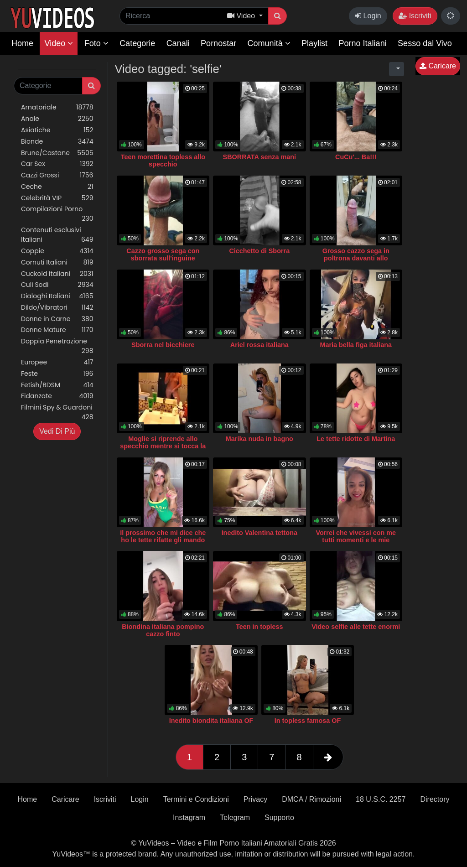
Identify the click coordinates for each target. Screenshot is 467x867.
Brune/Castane (57, 153)
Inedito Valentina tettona (259, 532)
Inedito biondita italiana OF (211, 720)
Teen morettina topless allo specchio (163, 160)
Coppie (57, 251)
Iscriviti (415, 16)
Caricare (438, 66)
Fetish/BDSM (57, 385)
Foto (96, 43)
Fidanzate (57, 396)
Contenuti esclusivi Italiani (57, 234)
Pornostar (218, 43)
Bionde (57, 141)
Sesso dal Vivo (425, 43)
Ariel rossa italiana (259, 344)
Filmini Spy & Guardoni (57, 412)
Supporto (279, 817)
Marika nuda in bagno (259, 438)
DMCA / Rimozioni (311, 799)
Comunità (269, 43)
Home (22, 43)
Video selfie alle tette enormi (355, 626)
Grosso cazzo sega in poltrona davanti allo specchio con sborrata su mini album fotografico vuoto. (356, 261)
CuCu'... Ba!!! (356, 157)
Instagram (189, 817)
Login (368, 16)
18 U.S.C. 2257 (380, 799)
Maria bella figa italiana (356, 344)
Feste (57, 374)
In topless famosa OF (308, 720)
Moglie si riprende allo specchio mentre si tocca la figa (163, 446)
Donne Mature (57, 330)
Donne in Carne (57, 319)
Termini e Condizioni (196, 799)
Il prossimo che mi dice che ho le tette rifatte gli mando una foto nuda (163, 540)
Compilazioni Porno (57, 213)
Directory (434, 799)
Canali (178, 43)
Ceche (57, 187)
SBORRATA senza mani (259, 157)
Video (58, 43)
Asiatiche (57, 130)
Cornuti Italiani (57, 262)
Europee (57, 362)
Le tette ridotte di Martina (356, 438)
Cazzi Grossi (57, 175)
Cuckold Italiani (57, 274)
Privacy (255, 799)
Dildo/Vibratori (57, 307)
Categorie (137, 43)
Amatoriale (57, 107)
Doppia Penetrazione (57, 346)
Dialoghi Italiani (57, 296)
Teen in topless (259, 626)
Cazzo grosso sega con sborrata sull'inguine (162, 254)
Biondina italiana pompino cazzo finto (163, 630)
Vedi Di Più (57, 431)
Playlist (314, 43)
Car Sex (57, 164)
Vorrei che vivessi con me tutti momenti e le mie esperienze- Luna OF (356, 540)
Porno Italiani (363, 43)
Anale (57, 119)
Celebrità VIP (57, 198)
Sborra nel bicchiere (162, 344)
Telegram (235, 817)
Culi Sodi (57, 285)
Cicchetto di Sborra (259, 250)
